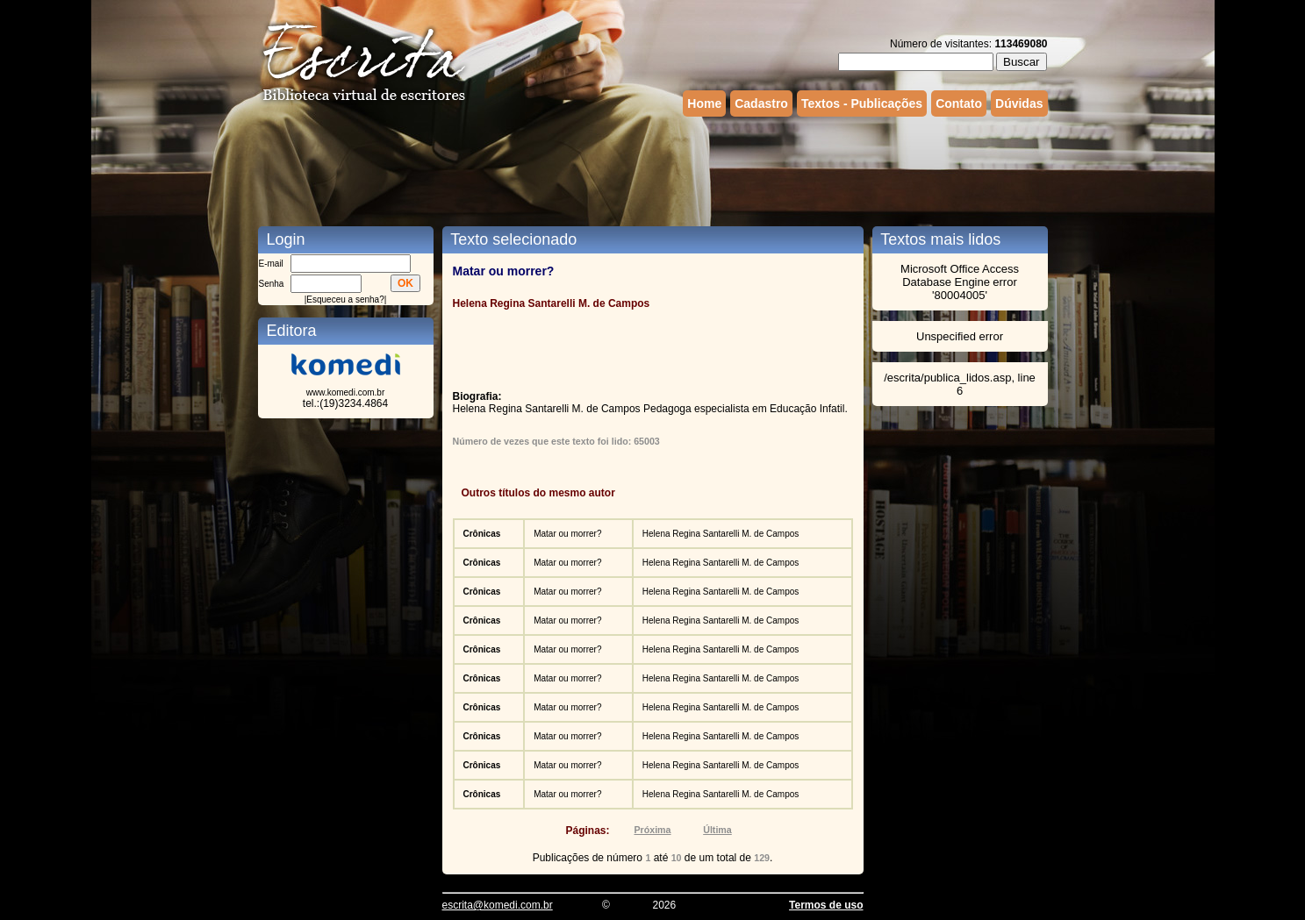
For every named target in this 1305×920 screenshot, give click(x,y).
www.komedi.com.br (345, 392)
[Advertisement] (653, 169)
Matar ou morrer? (567, 533)
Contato (959, 103)
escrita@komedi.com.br (497, 905)
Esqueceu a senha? (345, 299)
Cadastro (761, 103)
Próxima (652, 829)
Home (704, 103)
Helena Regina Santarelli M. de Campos (720, 533)
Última (717, 829)
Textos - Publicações (861, 103)
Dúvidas (1019, 103)
